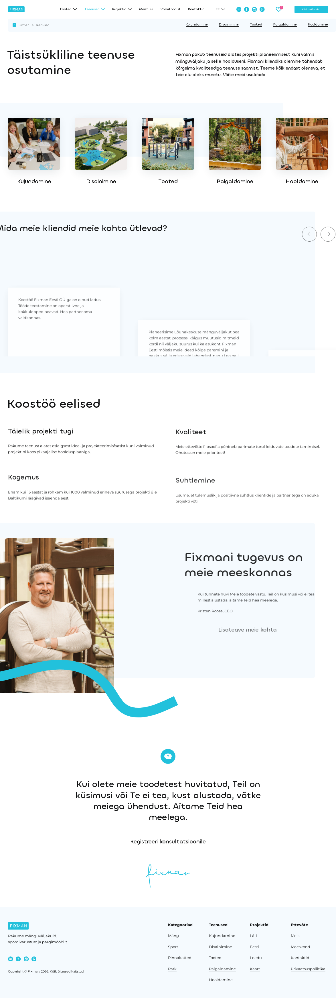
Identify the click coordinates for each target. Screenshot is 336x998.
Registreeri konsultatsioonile (225, 841)
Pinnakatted (179, 958)
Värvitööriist (171, 9)
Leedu (256, 958)
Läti (253, 936)
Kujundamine (197, 24)
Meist (296, 936)
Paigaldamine (285, 24)
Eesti (254, 947)
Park (172, 969)
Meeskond (300, 947)
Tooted (256, 24)
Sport (173, 947)
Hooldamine (318, 24)
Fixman (24, 25)
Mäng (173, 936)
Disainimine (229, 24)
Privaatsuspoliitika (308, 969)
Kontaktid (196, 9)
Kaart (255, 969)
